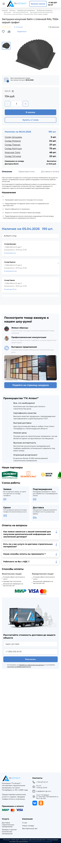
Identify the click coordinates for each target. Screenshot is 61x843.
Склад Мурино (13, 141)
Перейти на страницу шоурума (30, 385)
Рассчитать (30, 659)
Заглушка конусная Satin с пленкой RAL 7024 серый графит (26, 14)
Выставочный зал (29, 829)
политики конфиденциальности (19, 666)
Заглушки (7, 12)
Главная (5, 10)
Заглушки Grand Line (20, 12)
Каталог (12, 10)
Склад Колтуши (13, 148)
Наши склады (28, 826)
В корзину (30, 112)
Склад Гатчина (13, 156)
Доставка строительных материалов (8, 825)
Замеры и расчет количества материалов (9, 832)
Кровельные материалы (26, 10)
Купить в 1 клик (31, 120)
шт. (13, 91)
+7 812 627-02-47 (52, 4)
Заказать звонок (38, 4)
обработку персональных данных (31, 665)
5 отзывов (18, 27)
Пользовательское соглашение (40, 841)
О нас (24, 823)
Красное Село (12, 152)
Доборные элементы (44, 10)
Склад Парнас (12, 144)
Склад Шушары (13, 137)
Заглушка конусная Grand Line (41, 12)
